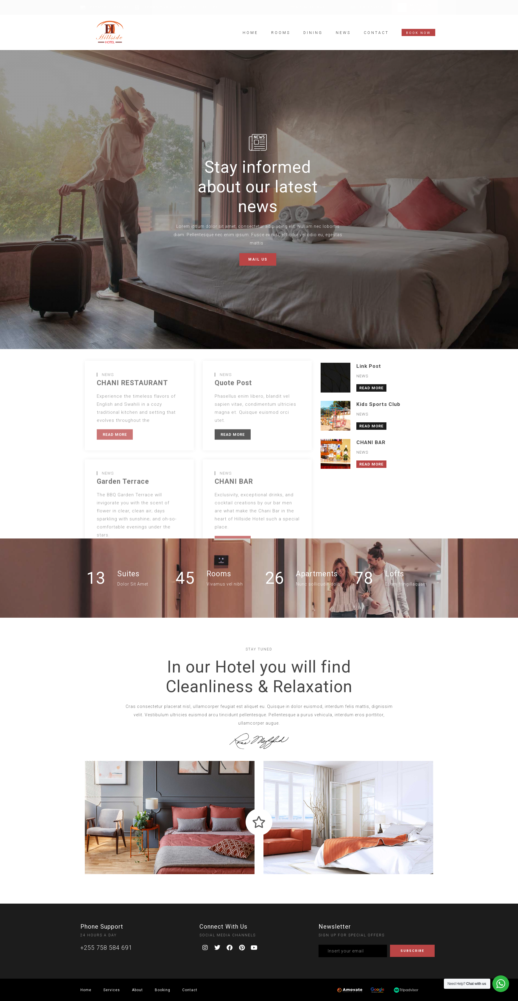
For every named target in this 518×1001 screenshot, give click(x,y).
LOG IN (416, 10)
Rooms (280, 33)
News (343, 33)
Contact (376, 33)
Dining (313, 33)
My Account (421, 5)
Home (250, 33)
